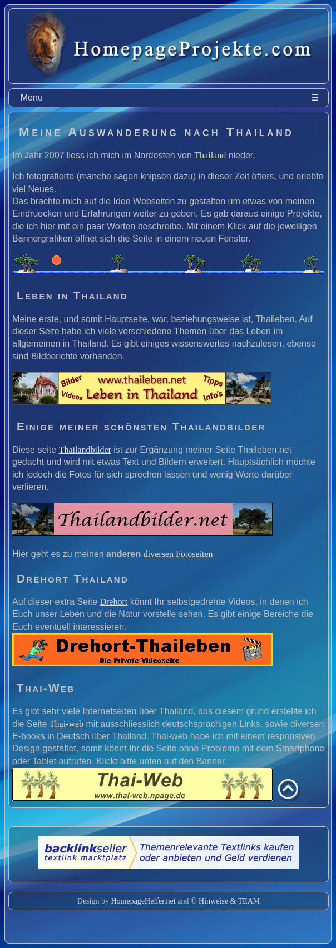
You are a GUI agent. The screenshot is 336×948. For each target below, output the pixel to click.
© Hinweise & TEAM (225, 901)
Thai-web (66, 724)
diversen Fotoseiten (178, 554)
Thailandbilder (85, 449)
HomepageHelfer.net (143, 901)
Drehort (113, 601)
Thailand (210, 155)
